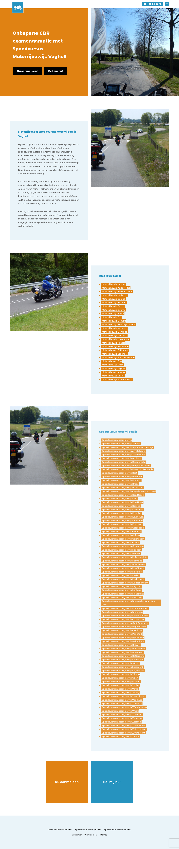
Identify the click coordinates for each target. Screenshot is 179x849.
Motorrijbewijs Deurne (113, 310)
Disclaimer (77, 835)
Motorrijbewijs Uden (112, 364)
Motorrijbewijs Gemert (114, 320)
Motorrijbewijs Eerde (113, 313)
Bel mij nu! (112, 782)
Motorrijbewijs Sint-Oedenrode (118, 357)
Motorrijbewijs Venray (113, 372)
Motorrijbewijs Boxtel (113, 306)
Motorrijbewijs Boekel (113, 299)
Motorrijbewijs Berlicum (114, 295)
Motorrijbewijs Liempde (114, 331)
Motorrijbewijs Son (112, 361)
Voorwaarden (90, 835)
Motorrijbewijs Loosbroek (115, 339)
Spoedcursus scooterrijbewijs (117, 830)
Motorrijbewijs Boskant (114, 302)
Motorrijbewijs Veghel (113, 368)
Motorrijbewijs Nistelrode (115, 346)
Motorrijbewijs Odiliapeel (115, 350)
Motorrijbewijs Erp (111, 317)
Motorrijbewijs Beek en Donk (117, 291)
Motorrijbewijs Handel (113, 284)
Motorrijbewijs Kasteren (114, 328)
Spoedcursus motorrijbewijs (88, 830)
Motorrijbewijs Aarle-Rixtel (116, 288)
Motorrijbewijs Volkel (113, 375)
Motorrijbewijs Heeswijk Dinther (119, 324)
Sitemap (103, 835)
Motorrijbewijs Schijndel (114, 353)
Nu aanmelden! (67, 782)
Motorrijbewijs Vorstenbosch (117, 379)
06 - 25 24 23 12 (152, 4)
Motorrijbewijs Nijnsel (113, 342)
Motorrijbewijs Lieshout (114, 335)
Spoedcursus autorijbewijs (60, 830)
